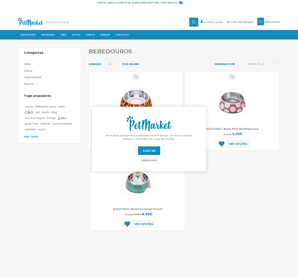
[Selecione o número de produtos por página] (111, 64)
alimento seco (45, 106)
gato (62, 118)
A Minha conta (211, 22)
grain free (31, 123)
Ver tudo (31, 136)
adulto (29, 106)
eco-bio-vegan (35, 117)
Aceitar (149, 150)
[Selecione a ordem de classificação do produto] (258, 64)
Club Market (32, 77)
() (272, 21)
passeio (30, 129)
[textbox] (116, 22)
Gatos (28, 70)
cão (29, 112)
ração (41, 129)
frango (51, 117)
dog (54, 112)
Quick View (136, 77)
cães (61, 106)
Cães (27, 64)
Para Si (29, 84)
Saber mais (149, 160)
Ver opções (238, 144)
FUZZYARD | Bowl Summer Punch (138, 209)
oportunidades (62, 123)
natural (45, 123)
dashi (45, 112)
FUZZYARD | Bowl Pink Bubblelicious (232, 129)
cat (37, 112)
